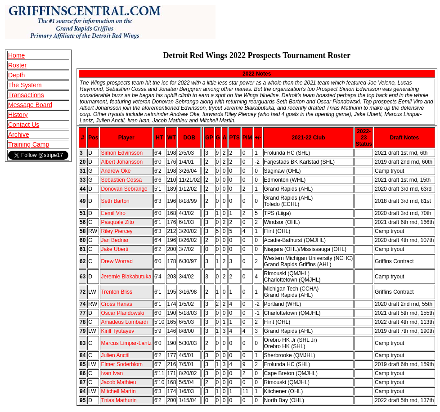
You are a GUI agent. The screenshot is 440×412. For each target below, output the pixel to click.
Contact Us (23, 124)
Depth (16, 75)
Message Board (30, 104)
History (18, 114)
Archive (18, 134)
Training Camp (28, 144)
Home (16, 55)
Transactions (26, 95)
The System (25, 85)
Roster (17, 65)
